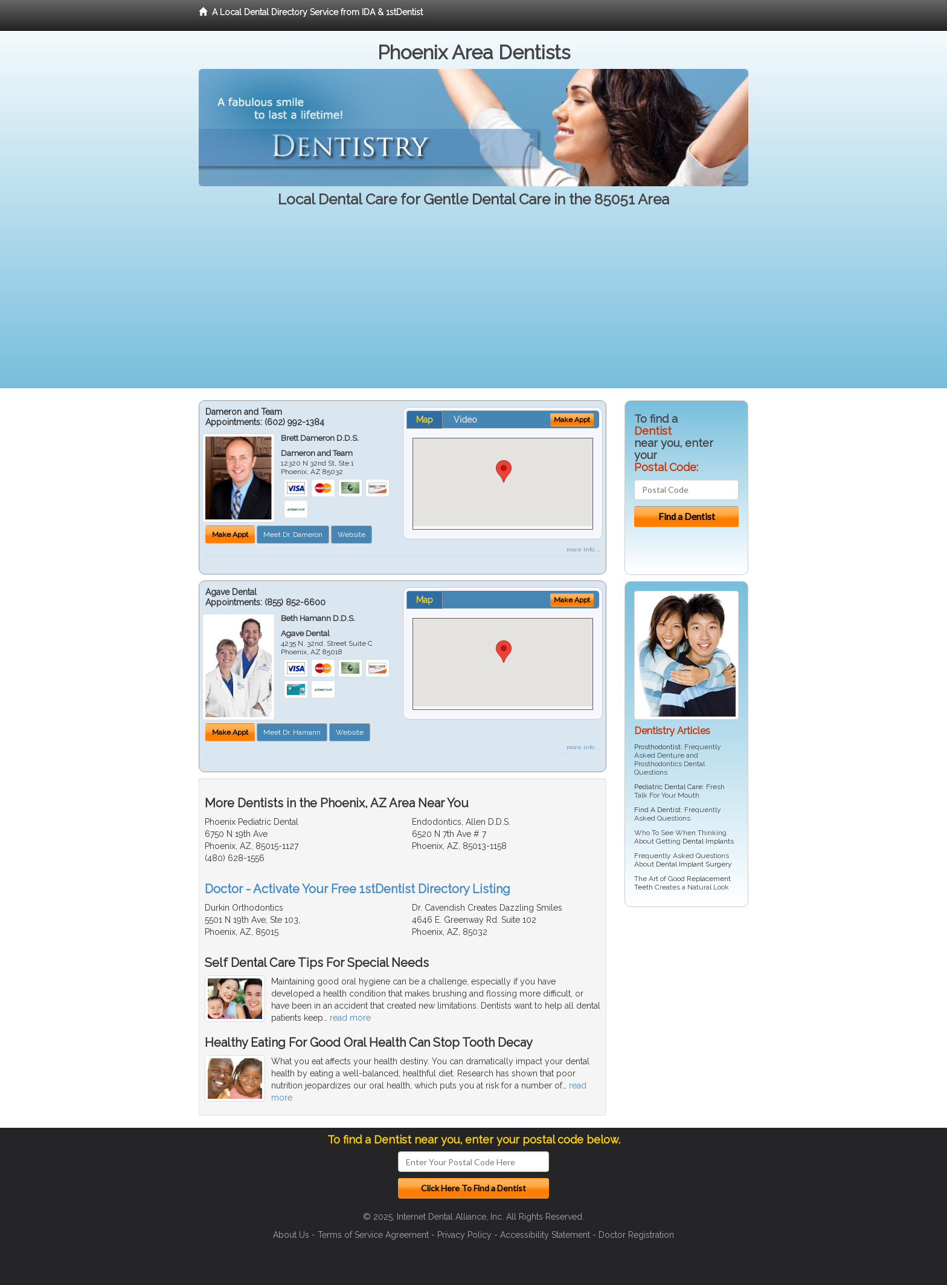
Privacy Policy (464, 1235)
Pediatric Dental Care (668, 786)
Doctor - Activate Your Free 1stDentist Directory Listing (357, 889)
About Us (291, 1235)
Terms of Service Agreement (373, 1235)
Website (351, 534)
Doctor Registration (636, 1235)
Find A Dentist (657, 809)
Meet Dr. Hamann (292, 732)
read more (350, 1018)
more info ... (583, 549)
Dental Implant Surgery (694, 864)
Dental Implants (708, 841)
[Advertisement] (473, 303)
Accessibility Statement (545, 1235)
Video (465, 420)
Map (424, 420)
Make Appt (230, 534)
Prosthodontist (657, 747)
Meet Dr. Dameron (293, 534)
